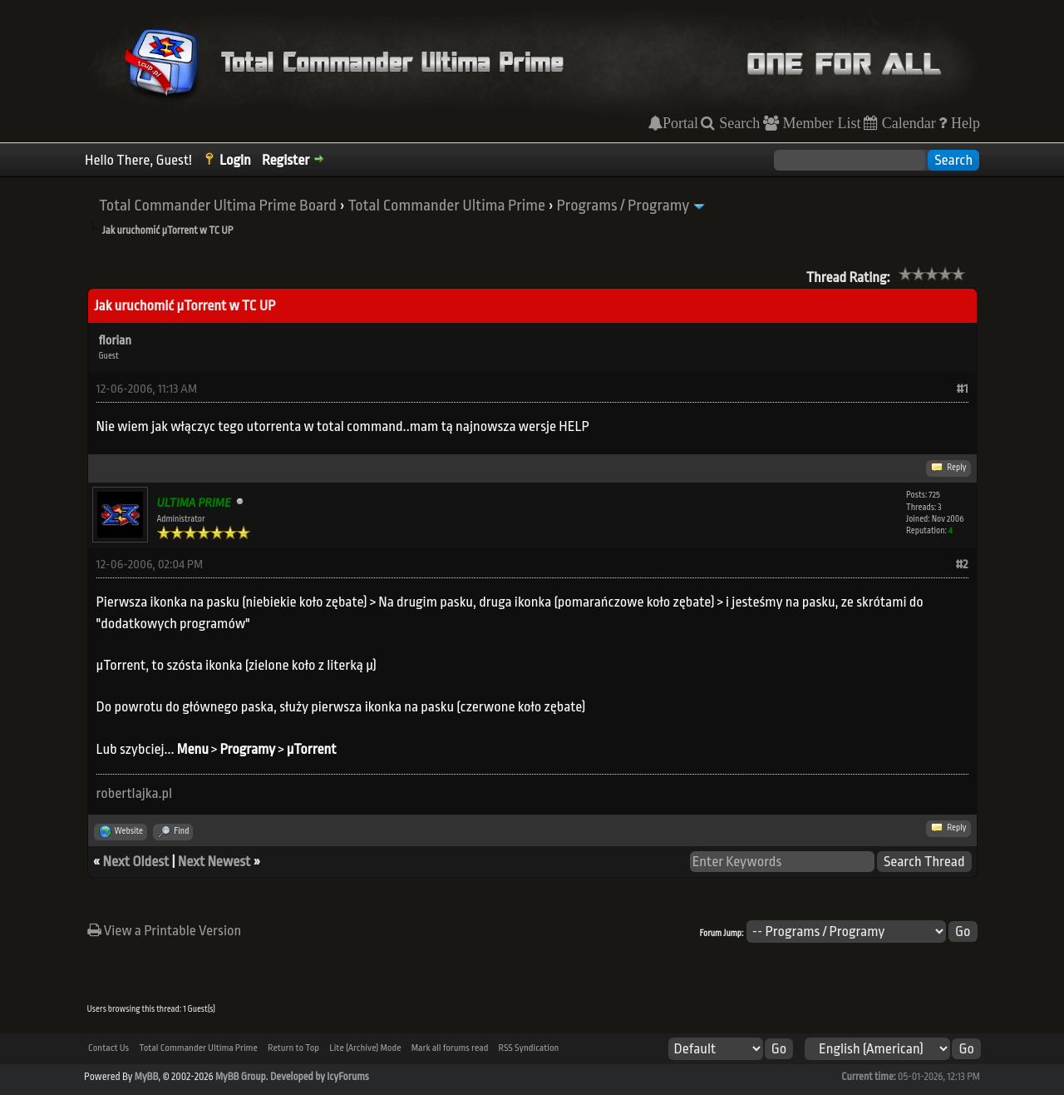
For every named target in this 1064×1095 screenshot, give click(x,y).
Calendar (907, 123)
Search (737, 123)
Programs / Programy (623, 205)
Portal (680, 123)
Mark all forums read (450, 1048)
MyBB (146, 1077)
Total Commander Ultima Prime (446, 205)
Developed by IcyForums (319, 1077)
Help (963, 123)
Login (235, 160)
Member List (820, 123)
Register (285, 160)
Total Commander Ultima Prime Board (218, 205)
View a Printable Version (164, 931)
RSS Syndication (529, 1048)
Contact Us (108, 1048)
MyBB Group (240, 1077)
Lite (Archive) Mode (365, 1048)
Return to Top (293, 1048)
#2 (961, 564)
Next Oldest (136, 862)
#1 (962, 389)
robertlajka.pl (134, 793)
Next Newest (214, 862)
